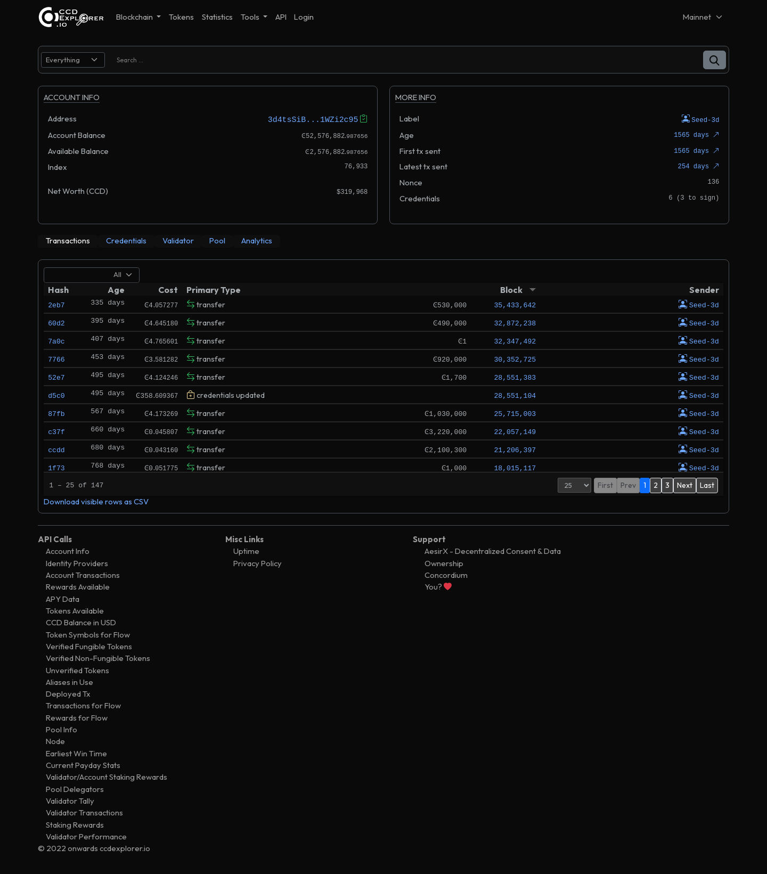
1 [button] (644, 484)
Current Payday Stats (83, 764)
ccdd (56, 449)
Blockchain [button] (135, 17)
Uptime (246, 551)
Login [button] (304, 17)
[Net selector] (703, 17)
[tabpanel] (383, 386)
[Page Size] (574, 484)
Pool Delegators (75, 788)
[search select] (73, 60)
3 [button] (667, 484)
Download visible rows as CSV (96, 501)
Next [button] (684, 484)
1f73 (56, 467)
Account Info (67, 551)
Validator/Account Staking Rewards (106, 777)
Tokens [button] (181, 17)
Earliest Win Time (76, 753)
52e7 (56, 376)
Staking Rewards (75, 824)
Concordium (446, 574)
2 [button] (656, 484)
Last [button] (707, 484)
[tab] (68, 240)
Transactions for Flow (83, 705)
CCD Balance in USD (81, 622)
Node (55, 741)
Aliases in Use (69, 681)
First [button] (605, 484)
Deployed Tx (68, 694)
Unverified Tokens (77, 670)
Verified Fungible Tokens (89, 646)
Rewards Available (78, 587)
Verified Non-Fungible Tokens (98, 658)
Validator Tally (70, 800)
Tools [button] (251, 17)
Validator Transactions (84, 812)
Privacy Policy (257, 563)
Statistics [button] (217, 17)
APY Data (62, 598)
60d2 (56, 322)
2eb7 (56, 304)
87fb (56, 413)
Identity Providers (77, 563)
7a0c (56, 340)
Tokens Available (75, 610)
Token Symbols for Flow (88, 634)
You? (438, 587)
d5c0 (56, 394)
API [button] (281, 17)
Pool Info (61, 729)
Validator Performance (86, 836)
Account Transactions (83, 574)
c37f (56, 431)
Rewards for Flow (77, 717)
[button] (714, 60)
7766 (56, 358)
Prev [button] (628, 484)
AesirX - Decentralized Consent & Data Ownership (493, 557)
